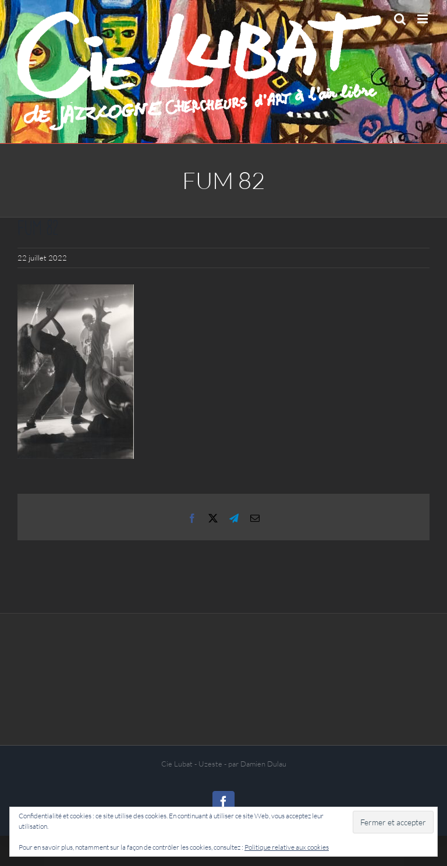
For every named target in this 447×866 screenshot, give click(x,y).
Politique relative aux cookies (286, 847)
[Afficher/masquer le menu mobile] (423, 19)
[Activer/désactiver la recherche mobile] (400, 19)
